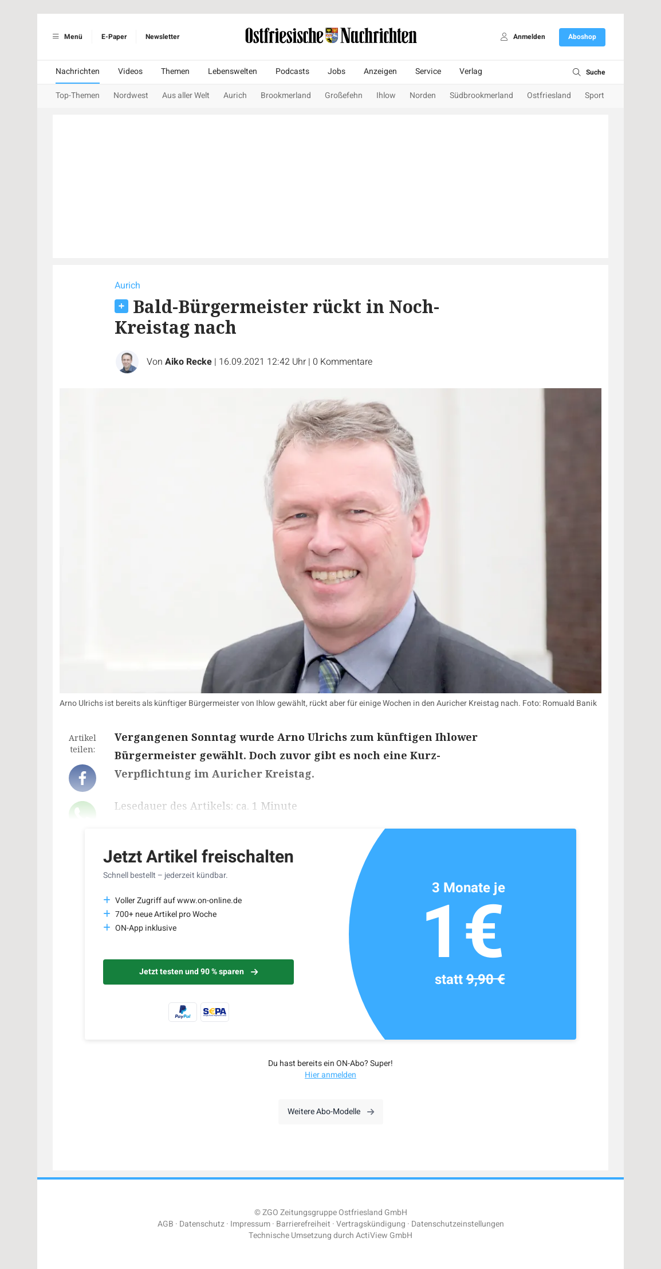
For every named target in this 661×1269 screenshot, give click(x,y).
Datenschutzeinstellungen (457, 1224)
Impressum (250, 1224)
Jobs (336, 71)
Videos (130, 71)
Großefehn (344, 95)
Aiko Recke (188, 362)
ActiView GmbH (384, 1235)
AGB (166, 1224)
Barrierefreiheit (303, 1224)
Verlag (470, 71)
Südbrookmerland (481, 95)
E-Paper (114, 36)
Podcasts (292, 71)
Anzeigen (380, 71)
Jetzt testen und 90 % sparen (198, 972)
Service (428, 71)
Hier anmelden (330, 1075)
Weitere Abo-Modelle (331, 1112)
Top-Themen (78, 95)
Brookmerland (286, 95)
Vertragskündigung (371, 1224)
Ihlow (386, 95)
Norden (423, 95)
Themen (175, 71)
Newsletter (162, 36)
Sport (594, 95)
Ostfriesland (549, 95)
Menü (65, 37)
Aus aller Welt (186, 95)
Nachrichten (78, 71)
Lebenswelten (232, 71)
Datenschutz (202, 1224)
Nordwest (130, 95)
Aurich (235, 95)
